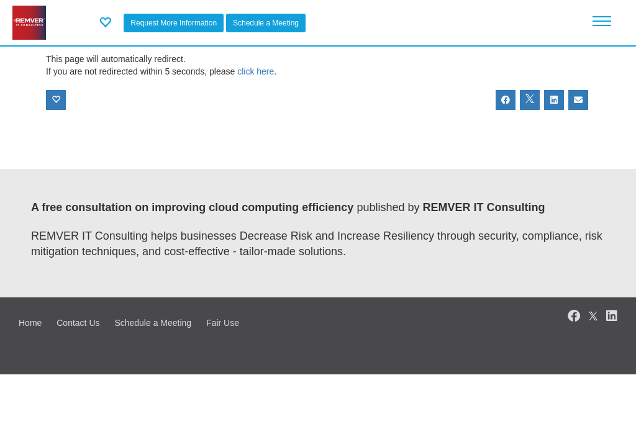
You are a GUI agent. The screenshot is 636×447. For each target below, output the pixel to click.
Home (30, 323)
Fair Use (222, 323)
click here (255, 71)
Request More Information (173, 23)
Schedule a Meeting (266, 23)
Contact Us (78, 323)
